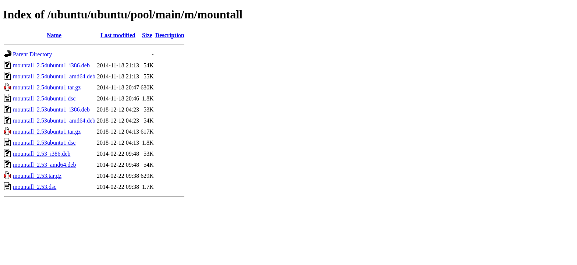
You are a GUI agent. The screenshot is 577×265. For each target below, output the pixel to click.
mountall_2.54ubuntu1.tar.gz (47, 87)
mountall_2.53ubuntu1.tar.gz (47, 131)
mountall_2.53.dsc (34, 187)
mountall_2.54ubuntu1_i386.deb (51, 65)
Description (169, 35)
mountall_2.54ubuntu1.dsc (44, 98)
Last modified (117, 35)
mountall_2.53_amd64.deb (44, 165)
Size (147, 35)
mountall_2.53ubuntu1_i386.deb (51, 109)
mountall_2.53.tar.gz (37, 176)
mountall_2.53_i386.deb (41, 154)
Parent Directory (32, 54)
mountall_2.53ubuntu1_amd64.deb (54, 120)
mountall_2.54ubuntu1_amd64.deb (54, 76)
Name (54, 35)
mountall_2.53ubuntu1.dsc (44, 142)
